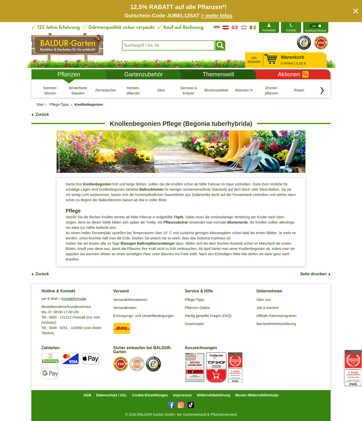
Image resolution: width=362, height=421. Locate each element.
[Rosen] (299, 90)
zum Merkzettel (254, 59)
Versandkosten (125, 308)
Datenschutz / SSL (111, 395)
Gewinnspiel (194, 324)
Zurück (42, 114)
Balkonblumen (151, 189)
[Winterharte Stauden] (78, 90)
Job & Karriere (267, 308)
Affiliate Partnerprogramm (276, 316)
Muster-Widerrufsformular (257, 395)
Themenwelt (218, 74)
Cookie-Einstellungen (150, 395)
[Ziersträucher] (105, 90)
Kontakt (291, 30)
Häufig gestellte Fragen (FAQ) (208, 316)
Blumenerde (238, 222)
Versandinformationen (130, 300)
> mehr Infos (216, 15)
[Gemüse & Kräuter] (188, 90)
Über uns (263, 300)
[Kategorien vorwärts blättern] (322, 90)
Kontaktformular (74, 299)
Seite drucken (313, 274)
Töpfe (178, 217)
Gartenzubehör (143, 74)
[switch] (315, 27)
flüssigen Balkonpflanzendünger (147, 243)
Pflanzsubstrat (175, 222)
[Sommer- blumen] (50, 90)
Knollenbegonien (97, 184)
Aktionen (293, 74)
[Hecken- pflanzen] (133, 90)
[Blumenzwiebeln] (216, 90)
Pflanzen (69, 74)
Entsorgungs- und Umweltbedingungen (143, 316)
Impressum (182, 395)
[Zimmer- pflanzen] (271, 90)
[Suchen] (220, 45)
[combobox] (168, 45)
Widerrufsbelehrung (213, 395)
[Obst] (161, 90)
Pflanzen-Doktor (197, 308)
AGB (87, 395)
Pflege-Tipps (194, 300)
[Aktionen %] (244, 90)
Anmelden (269, 30)
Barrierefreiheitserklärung (276, 324)
